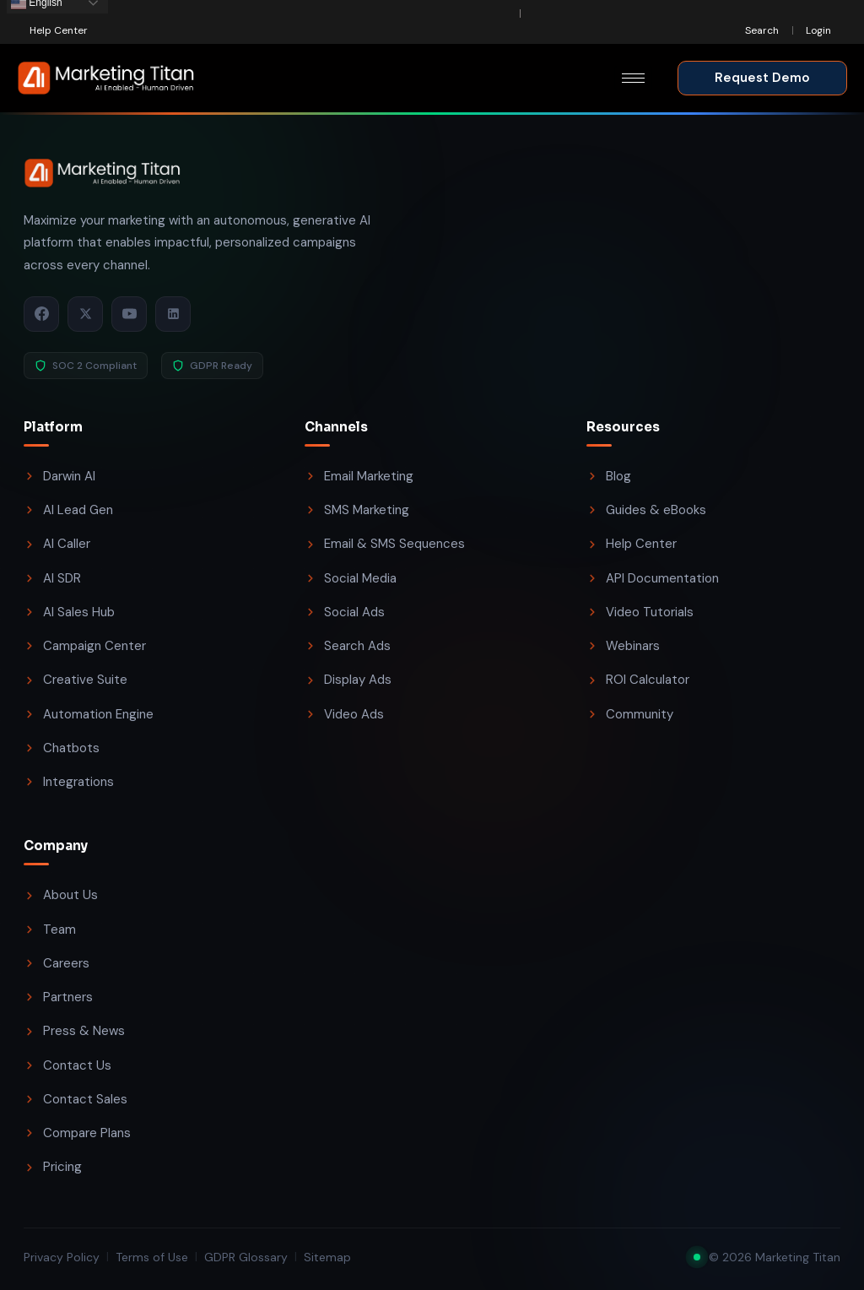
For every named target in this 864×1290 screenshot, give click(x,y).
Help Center (631, 543)
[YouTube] (129, 314)
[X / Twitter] (85, 314)
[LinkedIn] (173, 314)
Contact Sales (75, 1099)
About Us (61, 894)
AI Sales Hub (69, 612)
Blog (608, 476)
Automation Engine (89, 714)
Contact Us (67, 1065)
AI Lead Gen (68, 509)
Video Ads (344, 714)
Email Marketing (359, 476)
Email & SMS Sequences (385, 543)
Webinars (623, 645)
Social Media (351, 578)
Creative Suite (75, 679)
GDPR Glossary (246, 1257)
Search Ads (348, 645)
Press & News (74, 1030)
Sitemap (327, 1257)
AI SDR (52, 578)
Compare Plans (77, 1133)
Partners (58, 997)
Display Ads (348, 679)
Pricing (53, 1166)
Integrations (69, 781)
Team (50, 929)
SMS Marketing (357, 509)
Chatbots (62, 748)
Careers (56, 963)
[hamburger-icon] (633, 78)
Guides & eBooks (646, 509)
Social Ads (345, 612)
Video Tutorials (640, 612)
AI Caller (57, 543)
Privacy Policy (62, 1257)
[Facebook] (41, 314)
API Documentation (652, 578)
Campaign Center (85, 645)
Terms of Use (152, 1257)
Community (629, 714)
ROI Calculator (637, 679)
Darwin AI (59, 476)
